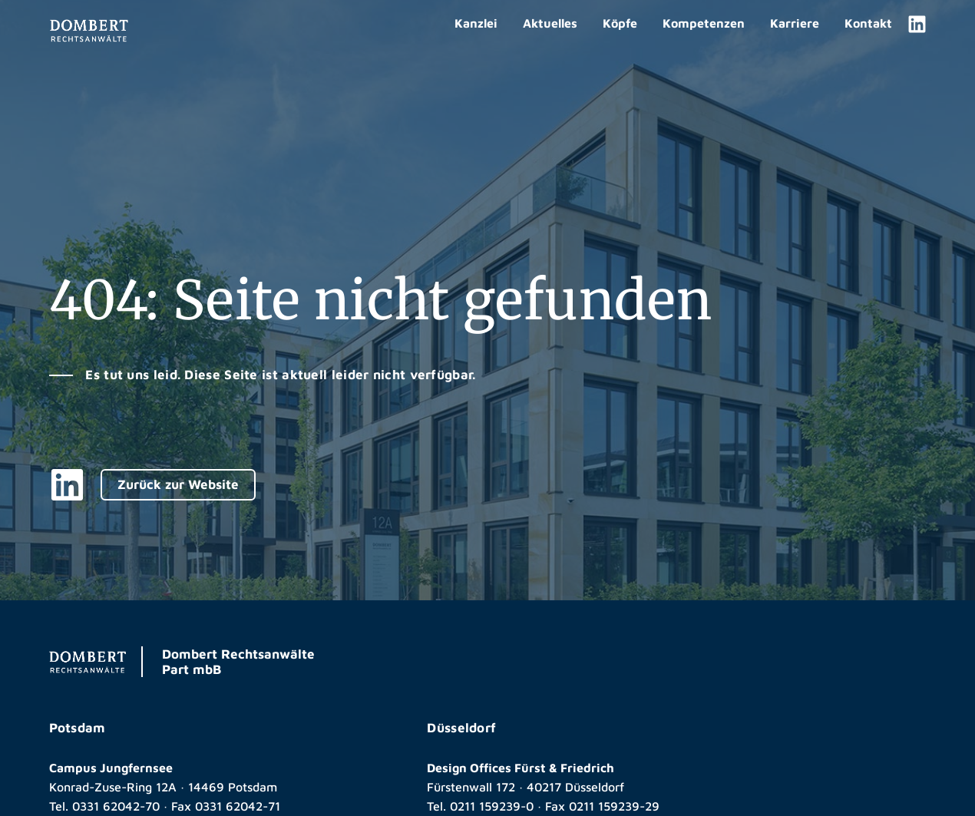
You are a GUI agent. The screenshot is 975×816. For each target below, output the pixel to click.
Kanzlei (475, 23)
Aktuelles (550, 23)
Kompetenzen (704, 23)
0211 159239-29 (614, 806)
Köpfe (620, 23)
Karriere (794, 23)
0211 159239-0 (492, 806)
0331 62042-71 (237, 806)
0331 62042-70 (116, 806)
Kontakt (868, 23)
